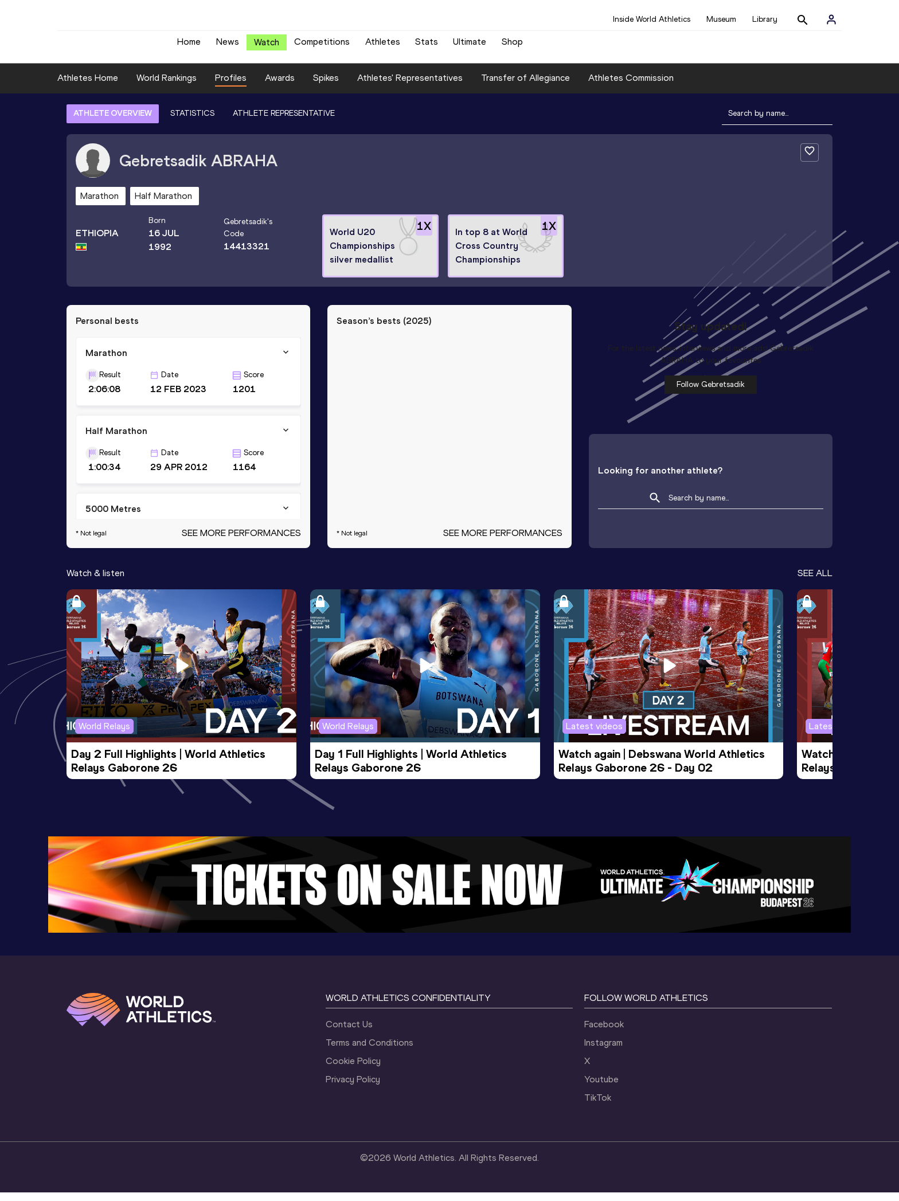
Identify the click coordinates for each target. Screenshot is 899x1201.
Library (764, 19)
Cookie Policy (353, 1069)
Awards (280, 86)
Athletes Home (87, 86)
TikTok (597, 1106)
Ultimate (469, 46)
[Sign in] (831, 19)
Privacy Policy (353, 1087)
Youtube (601, 1087)
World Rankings (166, 86)
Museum (721, 19)
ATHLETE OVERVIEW (112, 122)
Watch (266, 46)
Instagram (603, 1051)
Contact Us (349, 1032)
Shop (512, 46)
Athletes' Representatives (410, 86)
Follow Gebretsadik (711, 393)
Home (189, 46)
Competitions (322, 46)
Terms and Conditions (369, 1051)
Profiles (231, 86)
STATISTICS (192, 122)
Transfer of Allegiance (525, 86)
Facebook (604, 1032)
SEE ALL (815, 581)
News (227, 46)
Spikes (326, 86)
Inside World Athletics (651, 19)
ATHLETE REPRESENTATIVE (284, 122)
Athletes (382, 46)
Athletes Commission (631, 86)
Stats (426, 46)
